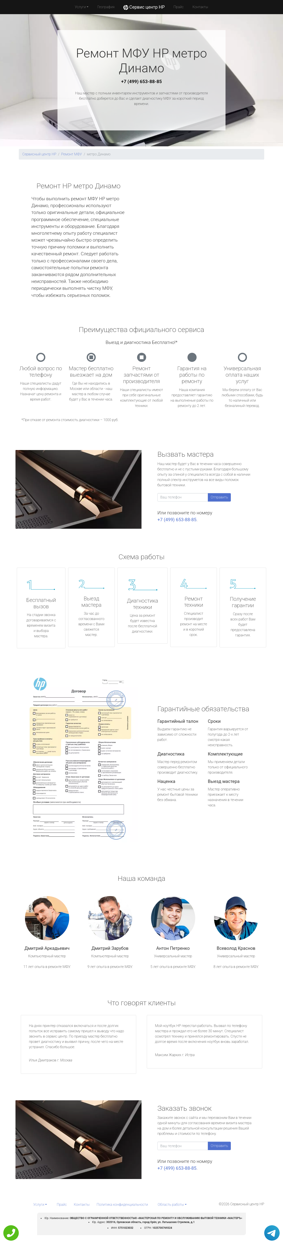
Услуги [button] (80, 7)
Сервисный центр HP (39, 154)
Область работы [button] (171, 1204)
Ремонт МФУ (71, 154)
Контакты (200, 7)
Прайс (179, 7)
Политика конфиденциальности (122, 1204)
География (105, 7)
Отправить (219, 497)
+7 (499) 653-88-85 (141, 81)
